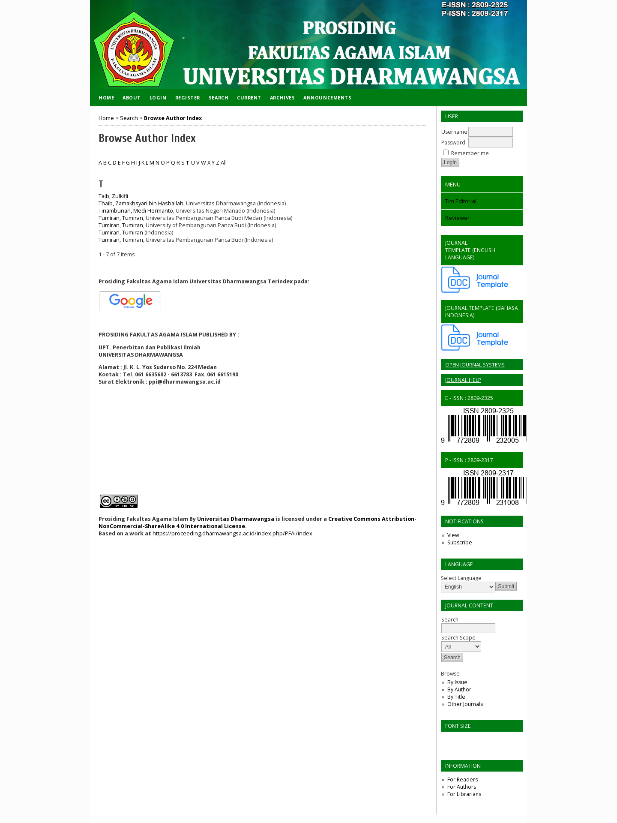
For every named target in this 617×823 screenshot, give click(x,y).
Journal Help (463, 380)
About (132, 97)
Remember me (470, 153)
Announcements (327, 97)
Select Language (461, 578)
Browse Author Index (173, 118)
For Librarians (464, 794)
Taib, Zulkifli (113, 196)
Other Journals (465, 704)
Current (249, 97)
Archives (282, 97)
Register (187, 97)
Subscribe (459, 542)
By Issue (457, 682)
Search (218, 97)
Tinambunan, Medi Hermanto (136, 210)
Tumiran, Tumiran (121, 218)
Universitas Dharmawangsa (235, 519)
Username (454, 131)
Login (158, 97)
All (224, 162)
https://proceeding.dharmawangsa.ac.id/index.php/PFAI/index (231, 533)
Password (453, 142)
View (453, 535)
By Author (459, 689)
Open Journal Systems (475, 364)
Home (106, 97)
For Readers (462, 779)
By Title (456, 696)
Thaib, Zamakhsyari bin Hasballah (141, 203)
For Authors (461, 786)
